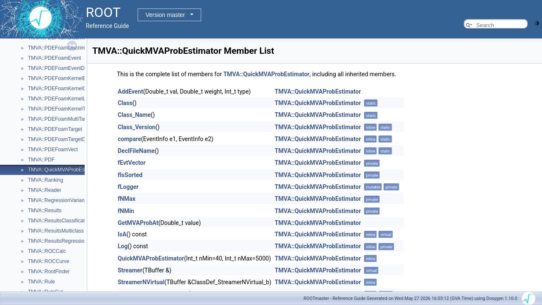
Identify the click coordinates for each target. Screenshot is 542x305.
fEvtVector (132, 162)
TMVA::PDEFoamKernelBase (61, 78)
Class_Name (134, 114)
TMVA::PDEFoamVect (53, 149)
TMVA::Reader (44, 190)
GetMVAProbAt (138, 222)
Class (125, 103)
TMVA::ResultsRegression (57, 241)
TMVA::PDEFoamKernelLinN (60, 99)
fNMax (127, 198)
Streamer (130, 270)
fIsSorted (130, 175)
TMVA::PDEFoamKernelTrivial (62, 109)
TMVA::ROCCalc (47, 251)
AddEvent (130, 91)
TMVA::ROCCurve (48, 261)
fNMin (126, 211)
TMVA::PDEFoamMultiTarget (60, 119)
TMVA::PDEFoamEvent (54, 58)
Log (122, 246)
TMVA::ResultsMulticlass (56, 231)
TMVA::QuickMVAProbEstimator (64, 170)
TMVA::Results (44, 211)
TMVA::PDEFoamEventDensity (63, 68)
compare (129, 139)
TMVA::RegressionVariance (59, 200)
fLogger (128, 186)
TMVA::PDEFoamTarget (55, 129)
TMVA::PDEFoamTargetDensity (63, 139)
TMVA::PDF (41, 160)
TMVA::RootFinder (48, 271)
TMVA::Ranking (45, 180)
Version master (165, 14)
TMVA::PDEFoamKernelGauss (62, 89)
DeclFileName (136, 150)
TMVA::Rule (41, 282)
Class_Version (136, 127)
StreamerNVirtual (141, 282)
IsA (122, 234)
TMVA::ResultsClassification (59, 221)
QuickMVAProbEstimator (151, 258)
